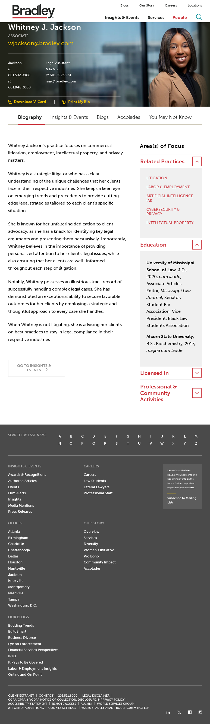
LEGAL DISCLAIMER (95, 695)
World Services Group (115, 704)
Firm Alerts (17, 493)
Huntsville (16, 568)
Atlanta (14, 532)
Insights (14, 499)
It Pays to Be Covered (25, 662)
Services (156, 17)
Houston (15, 562)
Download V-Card (30, 102)
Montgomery (19, 587)
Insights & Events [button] (69, 117)
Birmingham (18, 538)
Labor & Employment (168, 187)
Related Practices (162, 161)
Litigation (156, 178)
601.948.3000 (19, 87)
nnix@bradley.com (61, 81)
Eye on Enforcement (24, 644)
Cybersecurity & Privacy (163, 212)
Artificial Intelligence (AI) (169, 198)
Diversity (91, 544)
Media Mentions (21, 505)
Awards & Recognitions (27, 475)
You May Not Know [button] (170, 117)
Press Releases (20, 512)
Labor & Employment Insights (32, 669)
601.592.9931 (60, 75)
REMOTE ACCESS (64, 704)
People (180, 17)
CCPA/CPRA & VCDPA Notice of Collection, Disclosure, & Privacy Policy (66, 700)
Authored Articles (22, 481)
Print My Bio (79, 102)
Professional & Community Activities (158, 393)
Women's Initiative (99, 550)
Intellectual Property (169, 223)
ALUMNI (86, 704)
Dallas (13, 556)
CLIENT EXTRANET (21, 695)
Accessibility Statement (27, 704)
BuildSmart (17, 631)
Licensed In (154, 373)
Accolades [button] (128, 117)
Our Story (146, 5)
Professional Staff (98, 493)
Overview (91, 532)
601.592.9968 (19, 75)
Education (153, 245)
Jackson (15, 62)
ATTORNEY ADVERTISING (26, 708)
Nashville (15, 593)
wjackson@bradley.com (41, 43)
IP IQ (12, 656)
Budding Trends (21, 625)
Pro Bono (91, 556)
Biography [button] (30, 117)
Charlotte (16, 544)
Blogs (124, 5)
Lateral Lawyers (96, 487)
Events (13, 487)
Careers (171, 5)
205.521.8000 (67, 695)
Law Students (95, 481)
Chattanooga (19, 550)
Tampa (13, 599)
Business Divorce (22, 638)
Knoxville (15, 581)
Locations (195, 5)
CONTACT (46, 695)
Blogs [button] (103, 117)
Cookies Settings (62, 708)
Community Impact (100, 562)
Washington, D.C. (22, 605)
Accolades (92, 568)
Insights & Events (122, 17)
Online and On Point (25, 674)
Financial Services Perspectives (33, 650)
